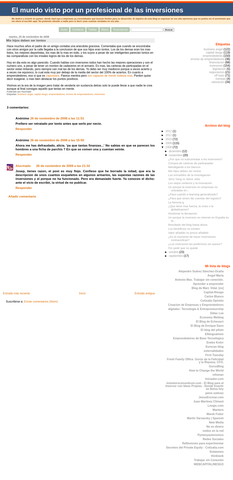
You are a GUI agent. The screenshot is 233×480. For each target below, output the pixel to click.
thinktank (217, 455)
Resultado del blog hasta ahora (187, 224)
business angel (25, 94)
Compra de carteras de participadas (190, 163)
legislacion (219, 68)
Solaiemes (217, 451)
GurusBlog (216, 366)
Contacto (78, 29)
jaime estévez (214, 393)
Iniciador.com (214, 378)
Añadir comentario (22, 196)
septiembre (176, 255)
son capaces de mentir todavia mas (110, 75)
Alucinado (23, 166)
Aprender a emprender (208, 283)
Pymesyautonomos (211, 434)
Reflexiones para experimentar (203, 443)
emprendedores (57, 94)
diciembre (175, 151)
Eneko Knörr (215, 342)
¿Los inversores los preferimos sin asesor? (195, 244)
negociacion (216, 72)
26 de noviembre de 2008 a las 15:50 (57, 140)
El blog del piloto (212, 329)
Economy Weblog (212, 317)
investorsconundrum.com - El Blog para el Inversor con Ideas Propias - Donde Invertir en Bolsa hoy (194, 386)
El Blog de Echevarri (210, 321)
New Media (216, 422)
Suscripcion (120, 29)
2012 (169, 131)
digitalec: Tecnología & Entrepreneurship (196, 309)
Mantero (218, 409)
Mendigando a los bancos (184, 167)
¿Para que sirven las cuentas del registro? (194, 198)
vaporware (52, 75)
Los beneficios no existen (184, 228)
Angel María (216, 275)
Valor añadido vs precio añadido (188, 232)
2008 (169, 147)
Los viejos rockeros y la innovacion (190, 183)
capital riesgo (41, 94)
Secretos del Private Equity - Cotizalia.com (195, 447)
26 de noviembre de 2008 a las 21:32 (63, 166)
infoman (218, 374)
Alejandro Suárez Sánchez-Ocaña (201, 271)
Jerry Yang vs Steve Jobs (184, 179)
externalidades (214, 350)
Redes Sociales (213, 439)
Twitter (92, 29)
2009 (169, 143)
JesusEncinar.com (211, 397)
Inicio (82, 293)
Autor (64, 29)
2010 (169, 139)
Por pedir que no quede (183, 248)
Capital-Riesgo (214, 292)
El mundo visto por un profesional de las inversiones (97, 10)
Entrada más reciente (16, 293)
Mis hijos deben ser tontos (26, 40)
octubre (174, 252)
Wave (104, 29)
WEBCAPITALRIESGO (209, 464)
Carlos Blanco (214, 296)
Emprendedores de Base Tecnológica (198, 338)
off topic (219, 75)
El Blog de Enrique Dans (207, 325)
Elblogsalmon (214, 334)
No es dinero (215, 426)
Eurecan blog (215, 346)
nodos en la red (213, 430)
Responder (23, 129)
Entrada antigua (145, 293)
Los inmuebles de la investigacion (189, 175)
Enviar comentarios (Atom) (41, 301)
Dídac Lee (217, 313)
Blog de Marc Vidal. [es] (207, 288)
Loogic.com (216, 405)
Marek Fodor (215, 414)
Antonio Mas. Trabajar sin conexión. (199, 279)
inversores (99, 94)
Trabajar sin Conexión (209, 460)
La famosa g (176, 202)
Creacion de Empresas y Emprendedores (196, 304)
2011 (169, 135)
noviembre (176, 155)
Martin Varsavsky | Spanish (205, 418)
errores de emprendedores (79, 94)
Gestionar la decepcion (182, 213)
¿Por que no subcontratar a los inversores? (195, 159)
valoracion (217, 82)
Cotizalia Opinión (212, 300)
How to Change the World (206, 370)
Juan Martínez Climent (208, 401)
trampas (221, 78)
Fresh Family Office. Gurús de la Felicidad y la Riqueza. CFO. (195, 361)
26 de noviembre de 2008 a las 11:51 (57, 118)
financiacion (216, 62)
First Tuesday (214, 355)
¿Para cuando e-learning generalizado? (193, 194)
